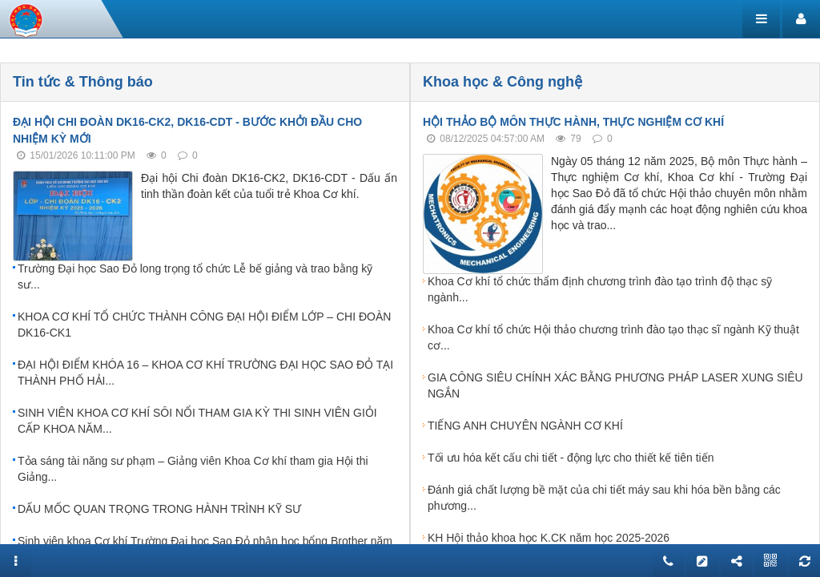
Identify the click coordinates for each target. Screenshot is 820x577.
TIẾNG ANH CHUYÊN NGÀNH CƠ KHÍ (525, 425)
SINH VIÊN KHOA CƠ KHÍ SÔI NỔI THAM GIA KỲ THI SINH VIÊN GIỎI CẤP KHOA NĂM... (197, 420)
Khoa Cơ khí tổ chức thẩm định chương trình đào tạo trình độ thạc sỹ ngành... (600, 289)
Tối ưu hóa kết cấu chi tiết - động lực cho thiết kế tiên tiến (570, 457)
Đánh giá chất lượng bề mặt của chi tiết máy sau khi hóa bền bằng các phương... (604, 497)
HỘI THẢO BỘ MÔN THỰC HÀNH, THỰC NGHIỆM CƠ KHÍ (573, 121)
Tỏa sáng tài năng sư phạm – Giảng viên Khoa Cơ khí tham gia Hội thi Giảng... (193, 468)
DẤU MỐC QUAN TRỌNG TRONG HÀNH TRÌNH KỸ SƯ (159, 508)
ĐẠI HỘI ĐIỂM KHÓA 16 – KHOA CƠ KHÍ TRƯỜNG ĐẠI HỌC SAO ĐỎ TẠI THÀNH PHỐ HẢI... (205, 372)
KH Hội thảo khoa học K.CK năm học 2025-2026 (548, 537)
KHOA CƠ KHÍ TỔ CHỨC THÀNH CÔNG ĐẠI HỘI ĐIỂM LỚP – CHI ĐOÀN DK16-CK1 (204, 324)
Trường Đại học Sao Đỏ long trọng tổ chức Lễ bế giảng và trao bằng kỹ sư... (195, 276)
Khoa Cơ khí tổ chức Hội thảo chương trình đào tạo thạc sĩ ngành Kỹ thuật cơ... (613, 337)
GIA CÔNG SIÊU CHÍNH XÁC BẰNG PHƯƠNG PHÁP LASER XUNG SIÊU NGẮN (615, 385)
